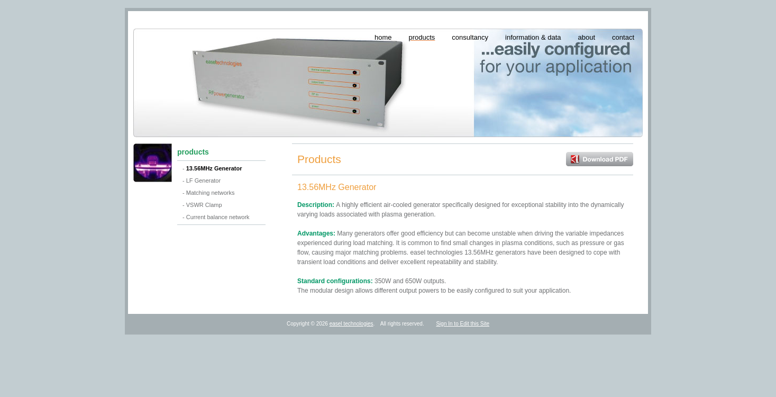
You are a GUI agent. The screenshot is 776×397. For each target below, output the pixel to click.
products (421, 37)
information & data (533, 37)
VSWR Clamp (204, 205)
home (383, 37)
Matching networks (210, 193)
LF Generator (203, 180)
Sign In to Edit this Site (462, 324)
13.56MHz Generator (214, 168)
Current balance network (218, 217)
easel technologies (351, 324)
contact (623, 37)
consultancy (470, 37)
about (587, 37)
